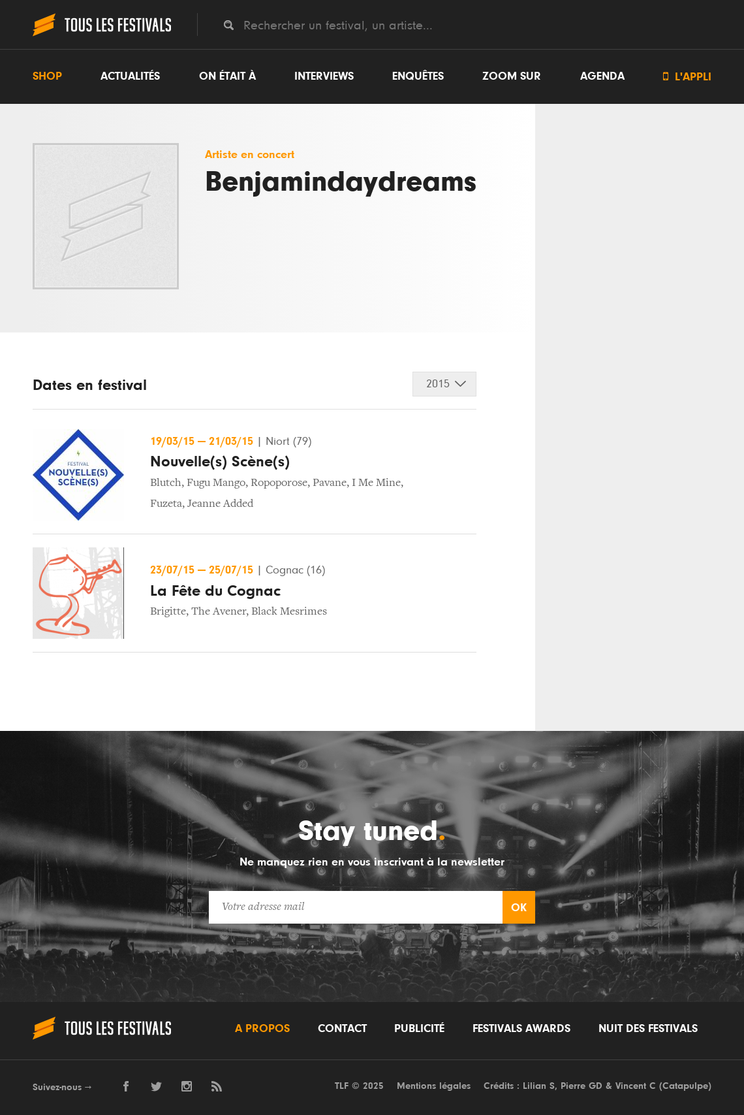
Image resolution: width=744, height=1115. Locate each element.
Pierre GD (581, 1086)
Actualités (130, 76)
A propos (262, 1029)
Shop (47, 76)
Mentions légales (434, 1086)
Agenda (602, 76)
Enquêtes (418, 76)
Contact (342, 1029)
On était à (227, 76)
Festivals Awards (521, 1029)
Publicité (419, 1029)
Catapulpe (685, 1086)
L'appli (687, 77)
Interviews (324, 76)
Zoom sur (511, 76)
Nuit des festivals (648, 1029)
